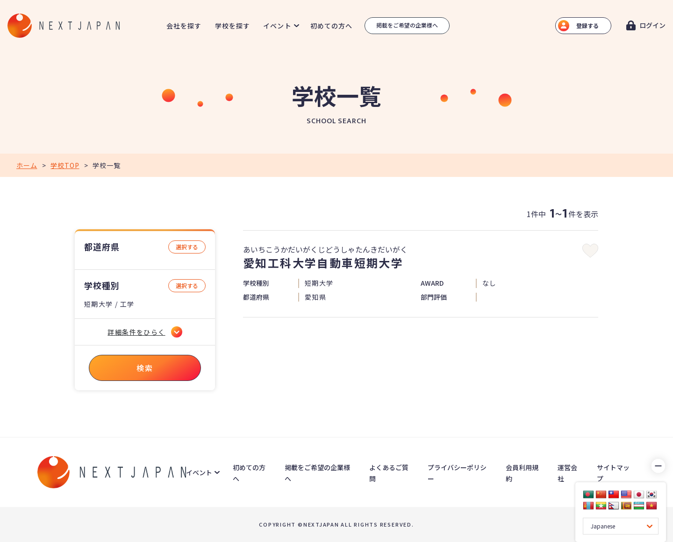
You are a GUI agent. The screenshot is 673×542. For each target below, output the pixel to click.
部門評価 (434, 297)
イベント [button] (277, 25)
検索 (144, 367)
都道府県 (102, 247)
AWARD (432, 283)
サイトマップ (613, 473)
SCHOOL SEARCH (336, 121)
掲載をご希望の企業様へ (407, 25)
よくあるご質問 (388, 473)
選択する (187, 247)
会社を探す (184, 25)
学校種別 (102, 285)
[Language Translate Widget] (621, 526)
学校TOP (64, 165)
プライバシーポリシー (457, 473)
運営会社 (567, 473)
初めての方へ (331, 25)
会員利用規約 (522, 473)
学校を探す (233, 25)
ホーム (26, 165)
